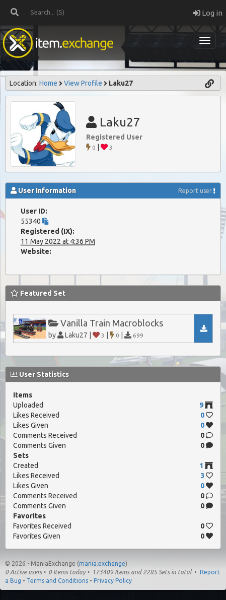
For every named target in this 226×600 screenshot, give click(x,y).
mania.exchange (102, 563)
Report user (195, 190)
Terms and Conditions (57, 580)
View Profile (83, 83)
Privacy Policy (113, 580)
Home (48, 83)
